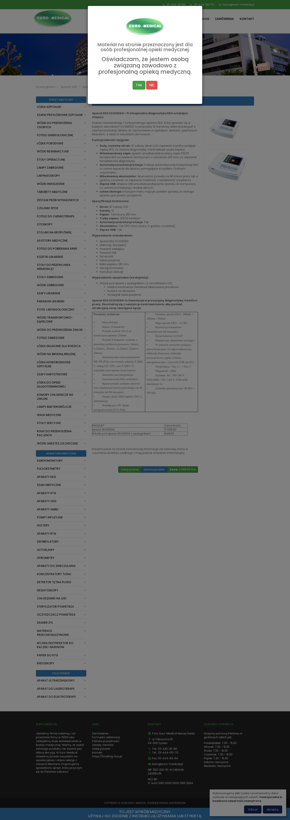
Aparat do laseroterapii (55, 689)
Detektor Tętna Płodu (54, 582)
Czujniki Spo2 (47, 208)
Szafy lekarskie (48, 293)
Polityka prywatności (105, 741)
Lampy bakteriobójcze (54, 407)
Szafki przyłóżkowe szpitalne (60, 115)
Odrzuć (253, 809)
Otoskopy (44, 224)
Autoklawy (45, 550)
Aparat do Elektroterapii (56, 697)
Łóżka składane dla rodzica (59, 346)
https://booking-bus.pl (107, 756)
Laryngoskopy (48, 176)
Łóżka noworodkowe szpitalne (54, 364)
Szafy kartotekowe (52, 374)
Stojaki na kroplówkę (54, 232)
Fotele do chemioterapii (55, 216)
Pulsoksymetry (48, 469)
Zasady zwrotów (102, 745)
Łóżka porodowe (50, 143)
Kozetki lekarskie (50, 257)
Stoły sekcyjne (49, 423)
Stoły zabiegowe (50, 277)
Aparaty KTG (46, 493)
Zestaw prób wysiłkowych (58, 200)
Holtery (43, 525)
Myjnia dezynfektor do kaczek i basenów (55, 645)
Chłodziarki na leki (51, 598)
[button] (228, 128)
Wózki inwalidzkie (51, 184)
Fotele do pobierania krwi (57, 249)
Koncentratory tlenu (54, 574)
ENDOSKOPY (45, 663)
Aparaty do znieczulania (56, 566)
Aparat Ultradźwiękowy (56, 680)
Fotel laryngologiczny (55, 310)
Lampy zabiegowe (50, 168)
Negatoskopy (47, 590)
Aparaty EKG (69, 87)
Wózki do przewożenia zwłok (60, 330)
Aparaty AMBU (47, 509)
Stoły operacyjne (51, 160)
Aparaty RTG (46, 534)
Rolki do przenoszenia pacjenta (54, 433)
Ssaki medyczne (49, 485)
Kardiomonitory (50, 461)
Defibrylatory (48, 542)
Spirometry (45, 558)
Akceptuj (272, 809)
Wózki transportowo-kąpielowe (55, 320)
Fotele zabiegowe (50, 338)
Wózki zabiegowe (50, 285)
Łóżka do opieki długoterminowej (51, 384)
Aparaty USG (46, 501)
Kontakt (247, 19)
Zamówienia (224, 19)
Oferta (189, 19)
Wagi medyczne (49, 415)
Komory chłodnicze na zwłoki (55, 397)
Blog (205, 19)
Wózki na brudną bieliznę (56, 354)
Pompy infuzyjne (50, 517)
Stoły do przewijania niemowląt (53, 267)
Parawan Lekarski (50, 301)
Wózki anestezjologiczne (57, 443)
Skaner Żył (45, 623)
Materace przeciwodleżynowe (53, 633)
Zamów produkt (154, 469)
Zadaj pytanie (130, 469)
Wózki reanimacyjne (53, 151)
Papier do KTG (47, 655)
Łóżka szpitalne (49, 107)
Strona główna (165, 19)
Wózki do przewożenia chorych (54, 125)
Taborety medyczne (52, 192)
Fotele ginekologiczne (55, 135)
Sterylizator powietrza (55, 607)
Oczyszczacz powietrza (56, 615)
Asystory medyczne (52, 241)
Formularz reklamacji (106, 737)
